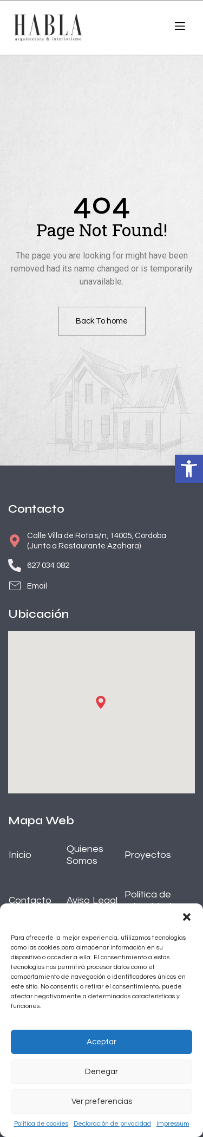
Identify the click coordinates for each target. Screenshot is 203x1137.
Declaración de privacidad (112, 1123)
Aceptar (101, 1042)
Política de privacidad (148, 900)
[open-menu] (178, 28)
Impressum (172, 1123)
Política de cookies (41, 1123)
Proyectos (148, 855)
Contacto (30, 900)
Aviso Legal (92, 900)
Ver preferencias (101, 1101)
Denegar (101, 1072)
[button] (189, 469)
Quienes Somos (85, 855)
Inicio (20, 855)
